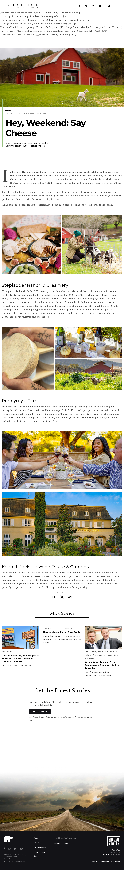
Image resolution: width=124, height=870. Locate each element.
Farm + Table (102, 652)
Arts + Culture (7, 652)
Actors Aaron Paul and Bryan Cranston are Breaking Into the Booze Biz (102, 665)
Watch (36, 843)
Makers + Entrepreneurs (95, 655)
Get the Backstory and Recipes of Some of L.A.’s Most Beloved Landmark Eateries (20, 658)
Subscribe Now (40, 711)
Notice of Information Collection (15, 861)
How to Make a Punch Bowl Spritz (57, 628)
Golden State (116, 850)
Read (36, 838)
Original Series (40, 848)
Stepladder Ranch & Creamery (35, 285)
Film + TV (113, 652)
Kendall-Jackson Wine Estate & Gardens (45, 566)
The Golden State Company (111, 854)
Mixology (109, 655)
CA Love (8, 113)
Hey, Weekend (30, 113)
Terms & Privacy (10, 859)
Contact (116, 862)
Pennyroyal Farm (20, 400)
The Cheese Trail (11, 192)
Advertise (105, 862)
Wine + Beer (42, 113)
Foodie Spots (18, 113)
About (94, 862)
